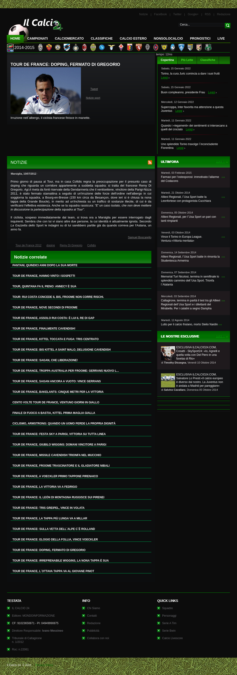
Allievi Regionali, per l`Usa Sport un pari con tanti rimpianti (188, 218)
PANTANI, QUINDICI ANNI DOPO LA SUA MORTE (44, 265)
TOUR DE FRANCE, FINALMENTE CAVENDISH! (43, 328)
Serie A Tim (169, 623)
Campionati (37, 38)
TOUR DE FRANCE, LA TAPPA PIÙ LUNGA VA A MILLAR (49, 518)
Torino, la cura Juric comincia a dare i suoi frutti (190, 73)
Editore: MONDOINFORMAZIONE (33, 615)
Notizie (143, 14)
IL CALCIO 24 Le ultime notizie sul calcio (35, 29)
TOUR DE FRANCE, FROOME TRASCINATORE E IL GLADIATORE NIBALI (61, 465)
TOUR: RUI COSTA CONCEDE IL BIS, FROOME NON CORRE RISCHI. (58, 297)
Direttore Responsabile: (37, 630)
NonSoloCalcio (168, 38)
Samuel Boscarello (139, 237)
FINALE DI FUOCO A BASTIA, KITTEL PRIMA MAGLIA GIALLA (53, 413)
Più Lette (187, 60)
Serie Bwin (169, 630)
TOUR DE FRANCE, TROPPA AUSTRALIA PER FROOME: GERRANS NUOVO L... (65, 370)
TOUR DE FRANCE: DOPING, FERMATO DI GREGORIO (48, 550)
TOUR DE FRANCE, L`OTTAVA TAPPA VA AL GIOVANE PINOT (53, 571)
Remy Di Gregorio (71, 245)
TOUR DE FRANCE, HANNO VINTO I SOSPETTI (43, 276)
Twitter (177, 14)
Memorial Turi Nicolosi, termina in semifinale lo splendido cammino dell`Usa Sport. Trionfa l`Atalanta (190, 280)
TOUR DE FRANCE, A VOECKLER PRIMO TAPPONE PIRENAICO (55, 476)
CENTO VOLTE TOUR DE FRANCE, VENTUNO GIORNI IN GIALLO (55, 402)
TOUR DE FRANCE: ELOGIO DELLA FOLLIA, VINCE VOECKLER (55, 539)
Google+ (193, 14)
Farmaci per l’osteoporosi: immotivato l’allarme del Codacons (190, 179)
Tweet (94, 89)
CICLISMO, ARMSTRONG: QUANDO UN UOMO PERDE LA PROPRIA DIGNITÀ (63, 423)
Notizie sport (93, 97)
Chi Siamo (93, 608)
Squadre (167, 608)
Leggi (164, 77)
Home (15, 38)
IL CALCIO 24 (20, 608)
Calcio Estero (133, 38)
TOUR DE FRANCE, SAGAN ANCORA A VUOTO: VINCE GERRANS (56, 381)
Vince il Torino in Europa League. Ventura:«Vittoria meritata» (181, 238)
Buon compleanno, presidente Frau (183, 92)
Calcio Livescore (172, 638)
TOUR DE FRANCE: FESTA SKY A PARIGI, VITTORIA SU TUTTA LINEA (59, 434)
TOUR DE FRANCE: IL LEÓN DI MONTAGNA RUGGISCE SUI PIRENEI (58, 497)
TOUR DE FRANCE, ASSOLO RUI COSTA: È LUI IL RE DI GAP (53, 318)
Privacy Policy (44, 665)
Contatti (92, 615)
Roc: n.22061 (20, 649)
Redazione (223, 14)
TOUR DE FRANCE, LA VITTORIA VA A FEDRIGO (44, 486)
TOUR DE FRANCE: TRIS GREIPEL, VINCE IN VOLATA (48, 508)
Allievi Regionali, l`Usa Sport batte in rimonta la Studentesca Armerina (190, 258)
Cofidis (91, 245)
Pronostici (200, 38)
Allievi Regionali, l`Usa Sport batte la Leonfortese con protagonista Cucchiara (186, 198)
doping (50, 245)
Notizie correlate (30, 257)
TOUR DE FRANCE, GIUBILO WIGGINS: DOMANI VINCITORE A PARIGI (59, 444)
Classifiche (207, 60)
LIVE (221, 38)
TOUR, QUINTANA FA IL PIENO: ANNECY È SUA (44, 286)
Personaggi (169, 615)
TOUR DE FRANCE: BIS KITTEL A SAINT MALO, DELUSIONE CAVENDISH (61, 349)
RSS (208, 14)
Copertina (167, 60)
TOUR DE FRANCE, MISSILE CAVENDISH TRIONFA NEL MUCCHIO (56, 455)
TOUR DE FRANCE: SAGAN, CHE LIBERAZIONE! (45, 360)
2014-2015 (24, 47)
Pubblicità (93, 630)
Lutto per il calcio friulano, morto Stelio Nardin (189, 324)
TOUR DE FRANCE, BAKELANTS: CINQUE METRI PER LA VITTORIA (57, 392)
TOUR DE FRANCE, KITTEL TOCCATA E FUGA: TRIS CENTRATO (55, 339)
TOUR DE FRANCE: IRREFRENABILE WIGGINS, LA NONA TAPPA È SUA (60, 560)
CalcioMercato (69, 38)
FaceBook (160, 14)
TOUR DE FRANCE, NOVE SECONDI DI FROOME (44, 307)
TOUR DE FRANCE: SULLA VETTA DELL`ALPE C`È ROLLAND (53, 529)
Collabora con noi (98, 638)
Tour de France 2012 (28, 245)
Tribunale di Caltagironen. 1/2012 (27, 640)
